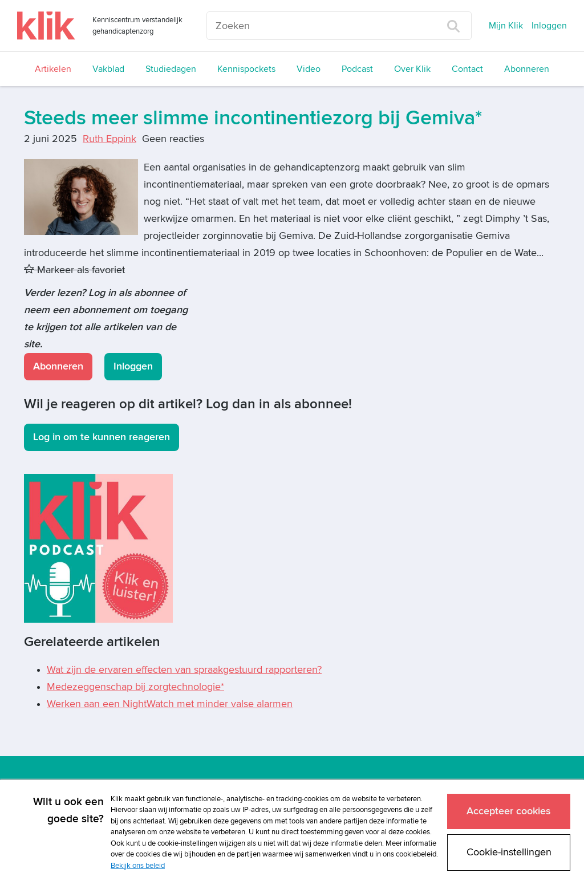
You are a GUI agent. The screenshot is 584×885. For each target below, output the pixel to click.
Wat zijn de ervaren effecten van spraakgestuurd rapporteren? (184, 670)
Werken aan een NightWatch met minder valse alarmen (170, 704)
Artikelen (53, 69)
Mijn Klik (506, 25)
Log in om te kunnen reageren (101, 437)
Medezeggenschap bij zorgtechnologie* (135, 687)
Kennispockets (246, 69)
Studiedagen (170, 69)
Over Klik (412, 69)
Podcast (357, 69)
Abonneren (526, 69)
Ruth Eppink (109, 139)
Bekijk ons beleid (138, 865)
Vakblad (108, 69)
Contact (467, 69)
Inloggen (549, 25)
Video (309, 69)
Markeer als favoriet (74, 270)
